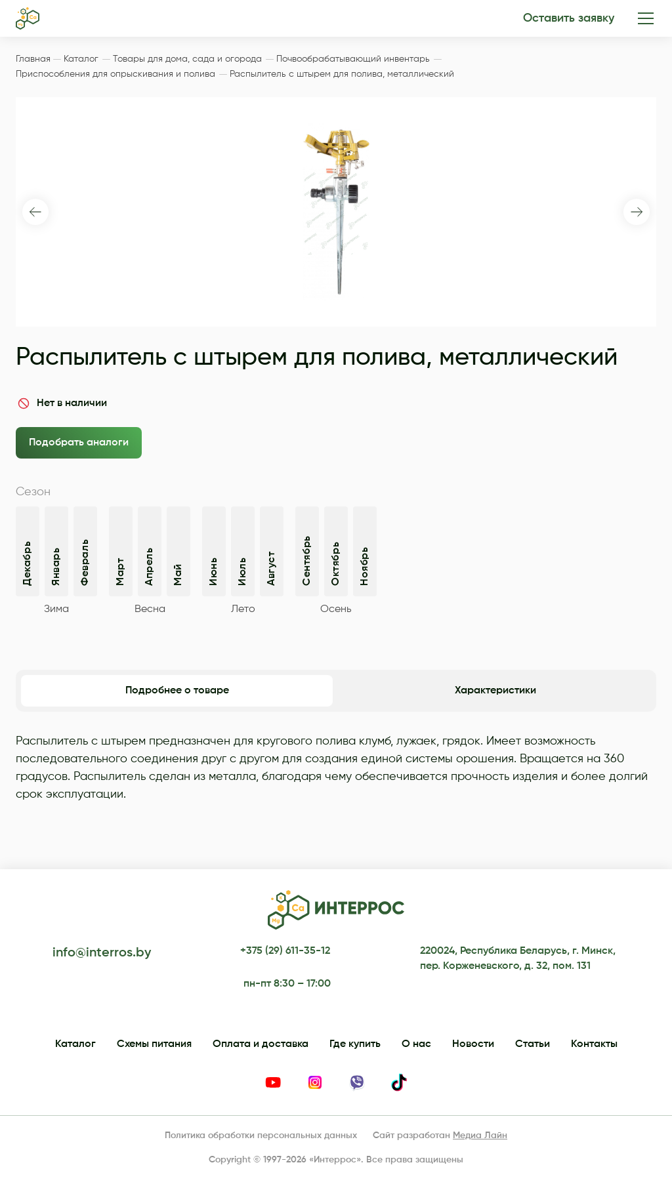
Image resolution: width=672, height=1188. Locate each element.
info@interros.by (101, 953)
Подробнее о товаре (177, 691)
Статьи (532, 1044)
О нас (416, 1044)
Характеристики (495, 691)
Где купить (355, 1044)
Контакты (594, 1044)
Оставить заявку (568, 18)
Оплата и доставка (260, 1044)
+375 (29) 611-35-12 (285, 951)
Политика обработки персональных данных (261, 1135)
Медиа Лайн (480, 1135)
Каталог (75, 1044)
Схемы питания (154, 1044)
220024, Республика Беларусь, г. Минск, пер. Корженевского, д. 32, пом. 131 (518, 958)
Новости (473, 1044)
